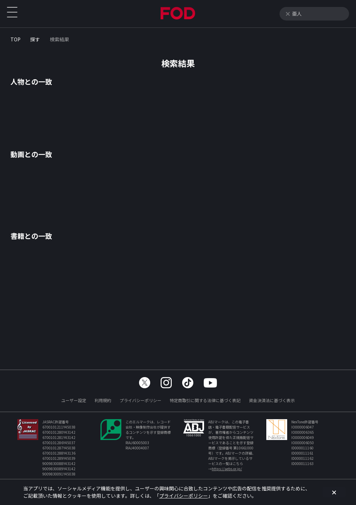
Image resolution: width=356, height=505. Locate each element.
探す (35, 39)
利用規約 (103, 400)
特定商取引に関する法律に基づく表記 (205, 400)
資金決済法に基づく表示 (272, 400)
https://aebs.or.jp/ (227, 468)
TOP (15, 39)
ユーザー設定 (73, 400)
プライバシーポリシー (140, 400)
